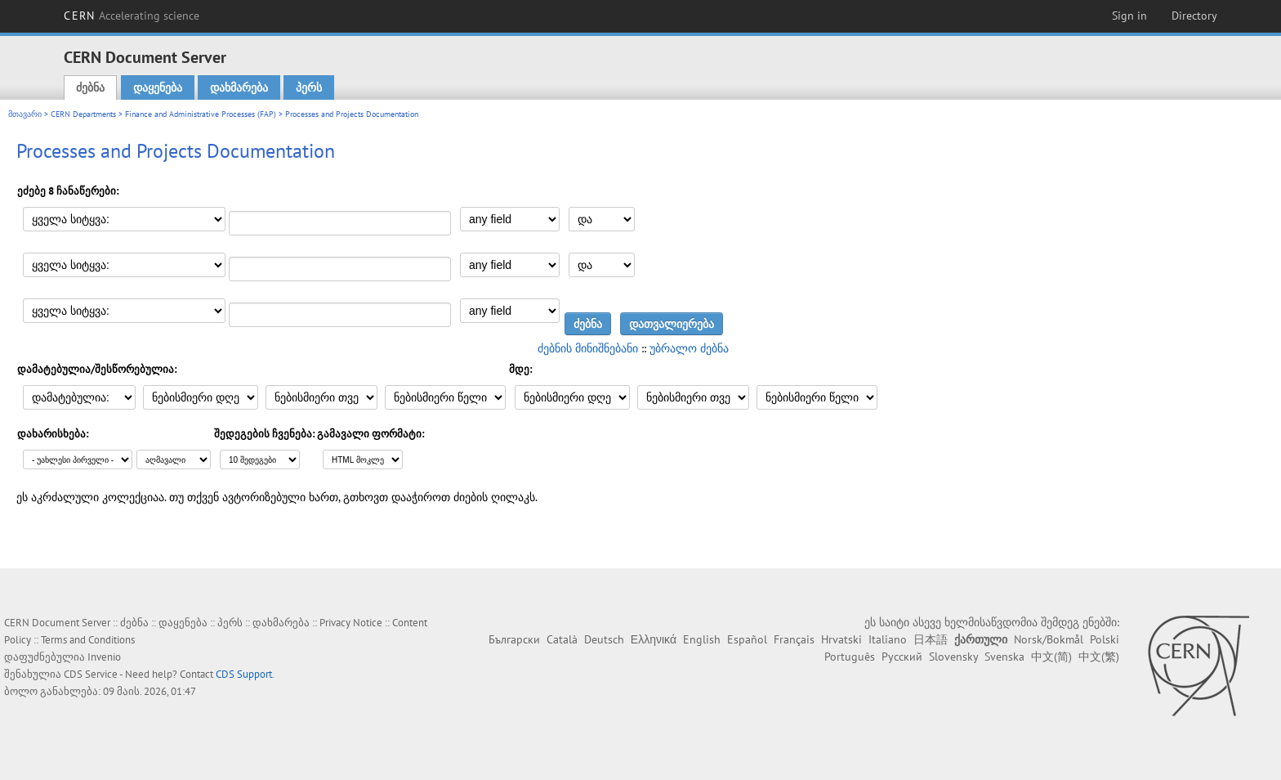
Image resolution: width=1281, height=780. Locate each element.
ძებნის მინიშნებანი (588, 348)
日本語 (930, 639)
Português (849, 656)
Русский (902, 656)
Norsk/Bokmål (1048, 639)
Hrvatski (841, 639)
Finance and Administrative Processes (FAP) (200, 114)
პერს (309, 87)
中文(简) (1051, 656)
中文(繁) (1098, 656)
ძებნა (90, 87)
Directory (1194, 15)
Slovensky (953, 656)
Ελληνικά (653, 639)
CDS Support (244, 674)
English (702, 639)
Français (794, 639)
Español (747, 639)
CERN (131, 15)
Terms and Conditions (88, 640)
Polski (1104, 639)
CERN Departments (83, 114)
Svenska (1004, 656)
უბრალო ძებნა (689, 348)
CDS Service (91, 674)
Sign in (1129, 15)
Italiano (887, 639)
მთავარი (25, 114)
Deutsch (604, 639)
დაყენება (157, 87)
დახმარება (239, 87)
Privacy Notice (350, 623)
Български (514, 639)
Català (562, 639)
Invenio (104, 657)
